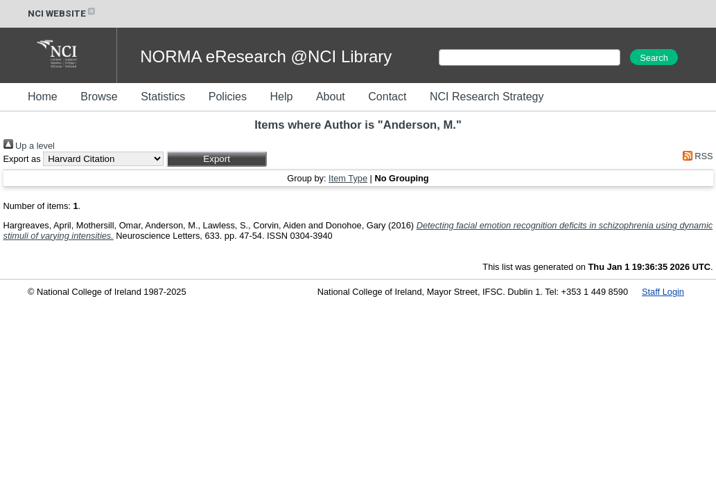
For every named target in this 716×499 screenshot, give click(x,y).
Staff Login (663, 292)
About (330, 96)
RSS (695, 156)
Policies (228, 96)
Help (281, 96)
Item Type (348, 178)
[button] (216, 159)
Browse (98, 96)
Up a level (29, 145)
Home (43, 96)
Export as (22, 159)
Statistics (163, 96)
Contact (387, 96)
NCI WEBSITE (62, 13)
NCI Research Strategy (487, 96)
